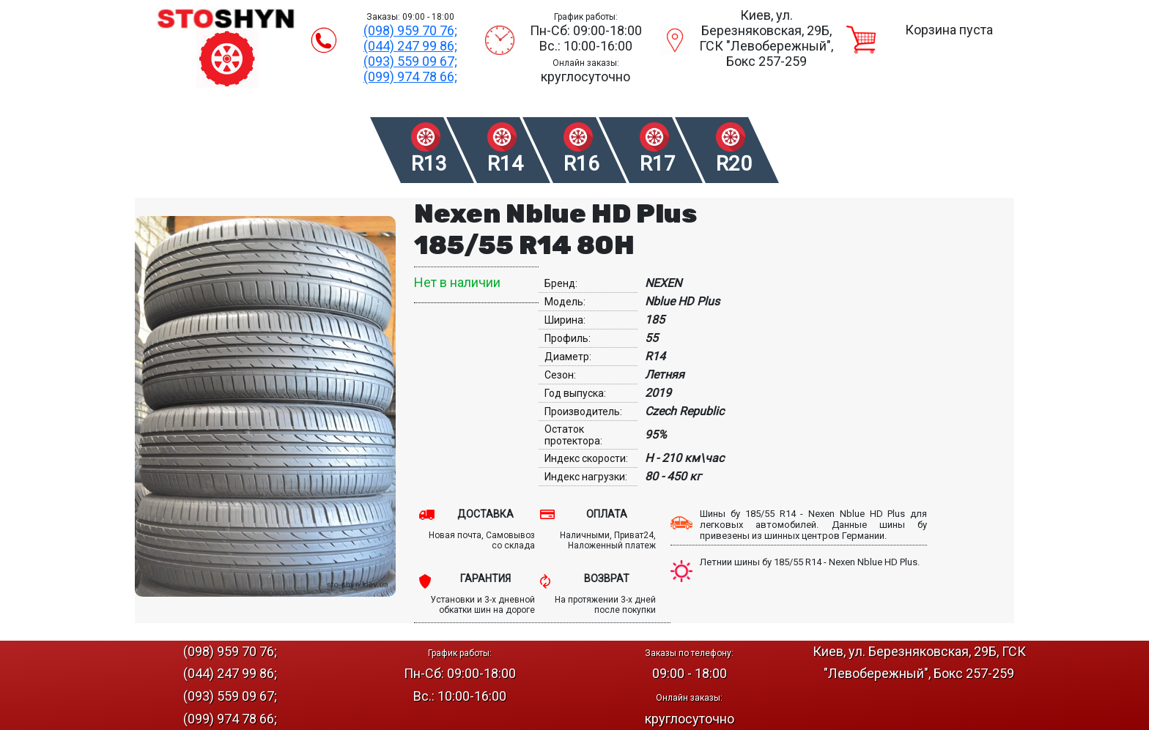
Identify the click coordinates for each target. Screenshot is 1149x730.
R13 (429, 164)
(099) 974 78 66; (410, 76)
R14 (505, 164)
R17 (658, 164)
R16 (581, 164)
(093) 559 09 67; (410, 61)
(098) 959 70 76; (410, 30)
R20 (734, 164)
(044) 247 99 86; (410, 45)
